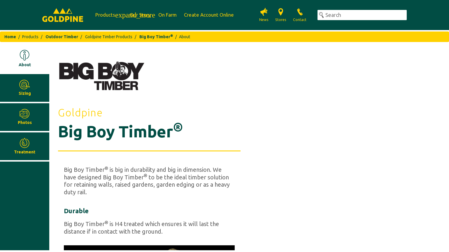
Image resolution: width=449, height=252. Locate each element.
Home (10, 36)
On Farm (167, 15)
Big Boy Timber (155, 36)
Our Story (140, 15)
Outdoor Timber (61, 36)
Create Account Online (209, 15)
